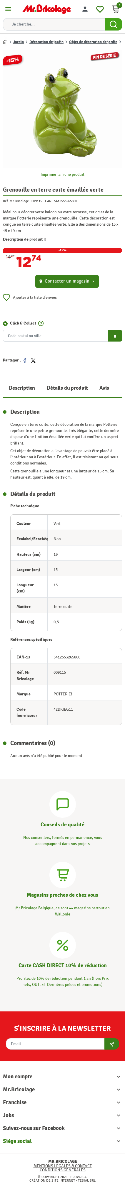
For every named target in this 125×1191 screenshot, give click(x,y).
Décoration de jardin (46, 42)
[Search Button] (113, 24)
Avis (104, 388)
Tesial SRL (87, 1180)
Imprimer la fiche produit (62, 174)
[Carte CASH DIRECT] (62, 944)
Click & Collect (23, 323)
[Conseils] (62, 803)
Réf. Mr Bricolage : (17, 201)
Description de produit (24, 239)
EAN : (49, 201)
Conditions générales (63, 1170)
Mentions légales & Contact (63, 1165)
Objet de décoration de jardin (93, 42)
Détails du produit (67, 388)
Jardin (18, 42)
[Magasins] (62, 873)
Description (22, 388)
